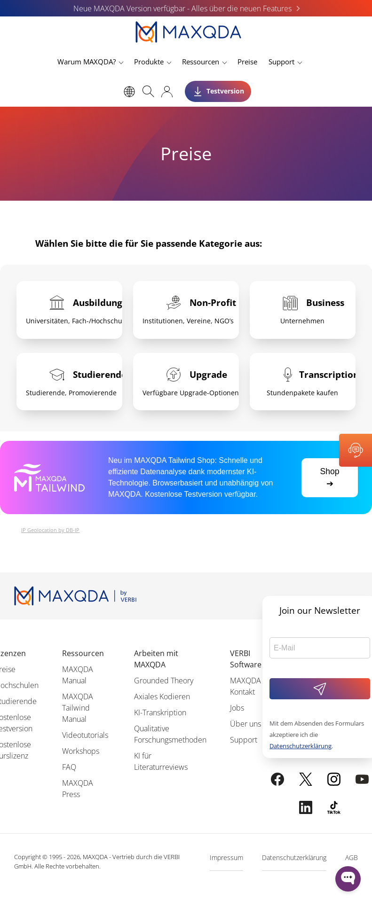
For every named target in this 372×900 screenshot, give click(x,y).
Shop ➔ (329, 477)
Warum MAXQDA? (86, 61)
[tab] (69, 310)
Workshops (80, 751)
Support (281, 61)
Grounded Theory (163, 680)
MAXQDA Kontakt (245, 686)
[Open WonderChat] (348, 879)
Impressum (226, 857)
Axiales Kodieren (162, 696)
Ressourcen (200, 61)
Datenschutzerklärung (300, 746)
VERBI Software (245, 659)
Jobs (237, 708)
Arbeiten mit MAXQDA (156, 659)
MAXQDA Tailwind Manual (77, 707)
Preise (247, 61)
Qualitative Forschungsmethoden (170, 734)
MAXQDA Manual (77, 675)
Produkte (149, 61)
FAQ (69, 767)
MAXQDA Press (77, 788)
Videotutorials (85, 735)
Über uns (245, 724)
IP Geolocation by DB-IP (50, 529)
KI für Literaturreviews (161, 761)
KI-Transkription (160, 712)
